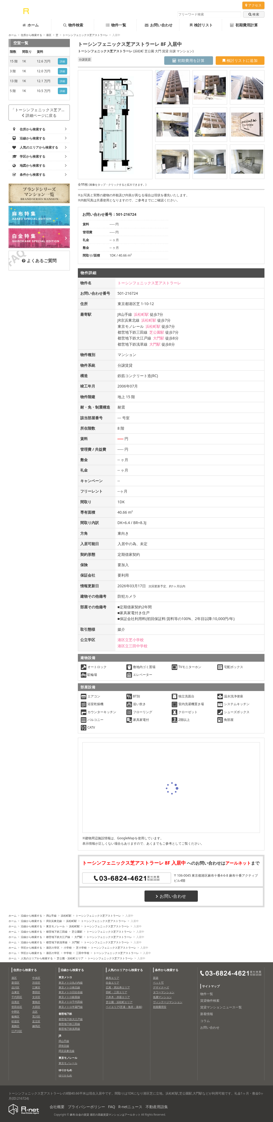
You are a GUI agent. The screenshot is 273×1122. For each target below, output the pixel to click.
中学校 (68, 953)
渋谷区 (36, 982)
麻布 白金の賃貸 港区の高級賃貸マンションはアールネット (105, 1114)
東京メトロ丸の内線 (71, 982)
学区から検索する (31, 947)
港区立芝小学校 (131, 639)
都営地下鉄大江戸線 (58, 937)
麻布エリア (112, 978)
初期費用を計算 (188, 60)
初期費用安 (159, 1007)
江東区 (36, 987)
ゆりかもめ (65, 1075)
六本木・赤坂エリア (118, 997)
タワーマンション (163, 992)
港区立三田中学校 (132, 645)
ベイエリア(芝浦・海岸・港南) (124, 1007)
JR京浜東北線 (54, 921)
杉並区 (15, 1021)
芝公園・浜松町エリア (70, 958)
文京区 (36, 997)
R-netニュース (130, 1106)
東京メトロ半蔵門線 (71, 1007)
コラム (205, 1021)
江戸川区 (16, 1031)
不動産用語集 (157, 1106)
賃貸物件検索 (209, 1000)
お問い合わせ (158, 24)
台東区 (15, 992)
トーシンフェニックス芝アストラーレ (85, 35)
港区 (48, 35)
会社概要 (57, 1106)
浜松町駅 (141, 314)
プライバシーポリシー (86, 1106)
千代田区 (16, 997)
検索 (253, 14)
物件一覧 (116, 24)
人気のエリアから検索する (37, 958)
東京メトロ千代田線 (71, 1002)
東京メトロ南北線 (69, 987)
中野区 (15, 1011)
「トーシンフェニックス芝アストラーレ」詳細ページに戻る (40, 112)
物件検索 (73, 24)
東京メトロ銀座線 (69, 997)
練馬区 (36, 1026)
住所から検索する (31, 35)
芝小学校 (81, 947)
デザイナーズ (161, 987)
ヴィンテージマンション (167, 1002)
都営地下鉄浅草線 (56, 942)
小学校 (68, 947)
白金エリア (112, 982)
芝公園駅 (156, 332)
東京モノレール (55, 926)
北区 (35, 1011)
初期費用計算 (244, 24)
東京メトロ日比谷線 (71, 992)
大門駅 (158, 338)
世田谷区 (16, 1007)
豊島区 (36, 1002)
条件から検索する (166, 970)
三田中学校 (82, 953)
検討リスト (201, 24)
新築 (155, 978)
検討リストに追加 (240, 60)
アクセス (253, 5)
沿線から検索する (31, 915)
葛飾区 (15, 1026)
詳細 (62, 61)
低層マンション (162, 997)
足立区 (36, 1021)
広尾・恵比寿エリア (118, 987)
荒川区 (36, 1016)
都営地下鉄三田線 (56, 931)
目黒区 (15, 1002)
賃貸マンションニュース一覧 (221, 1007)
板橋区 (15, 1016)
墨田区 (36, 992)
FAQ (111, 1106)
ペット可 (158, 982)
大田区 (36, 1007)
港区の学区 (52, 947)
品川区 (15, 987)
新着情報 (206, 1014)
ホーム (30, 24)
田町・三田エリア (116, 992)
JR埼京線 (64, 1046)
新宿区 (15, 982)
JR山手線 (51, 915)
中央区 (36, 978)
